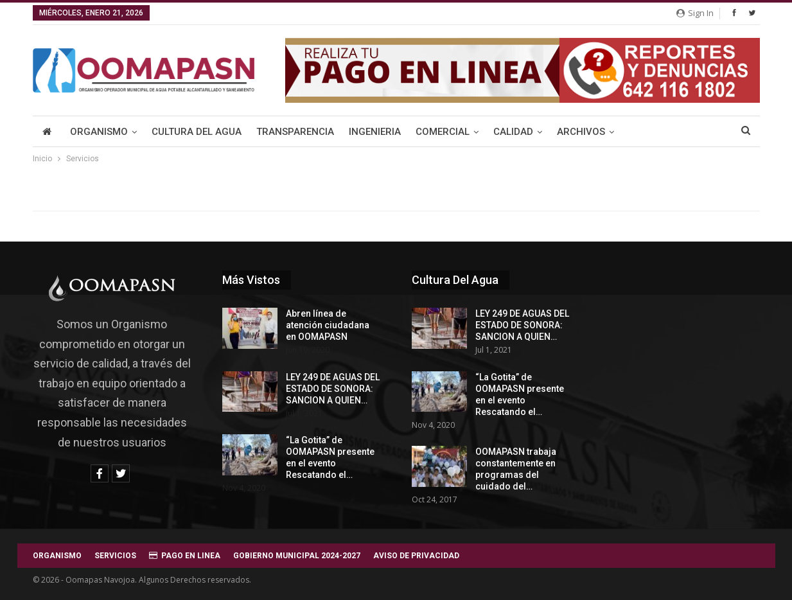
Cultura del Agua (197, 131)
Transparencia (295, 131)
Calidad (513, 131)
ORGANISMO (57, 555)
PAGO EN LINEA (184, 555)
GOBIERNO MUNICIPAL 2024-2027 (296, 555)
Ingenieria (375, 131)
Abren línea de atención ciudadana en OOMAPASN (327, 325)
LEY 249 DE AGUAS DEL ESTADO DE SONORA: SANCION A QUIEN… (333, 388)
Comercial (443, 131)
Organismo (99, 131)
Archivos (581, 131)
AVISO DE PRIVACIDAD (416, 555)
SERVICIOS (115, 555)
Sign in (695, 13)
